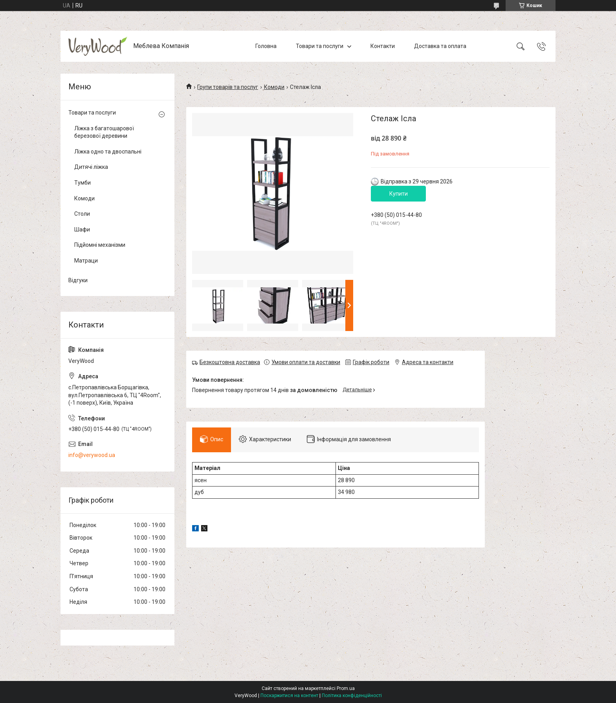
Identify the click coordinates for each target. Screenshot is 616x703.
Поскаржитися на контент (289, 695)
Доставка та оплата (440, 46)
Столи (82, 214)
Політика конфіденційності (352, 695)
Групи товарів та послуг (227, 87)
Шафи (82, 229)
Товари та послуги (319, 46)
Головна (266, 46)
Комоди (274, 87)
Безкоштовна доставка (230, 362)
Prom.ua (346, 688)
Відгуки (78, 280)
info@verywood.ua (91, 455)
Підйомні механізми (99, 245)
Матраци (86, 260)
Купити (398, 194)
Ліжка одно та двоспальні (107, 151)
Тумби (82, 182)
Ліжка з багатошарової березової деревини (104, 132)
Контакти (382, 46)
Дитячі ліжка (91, 167)
